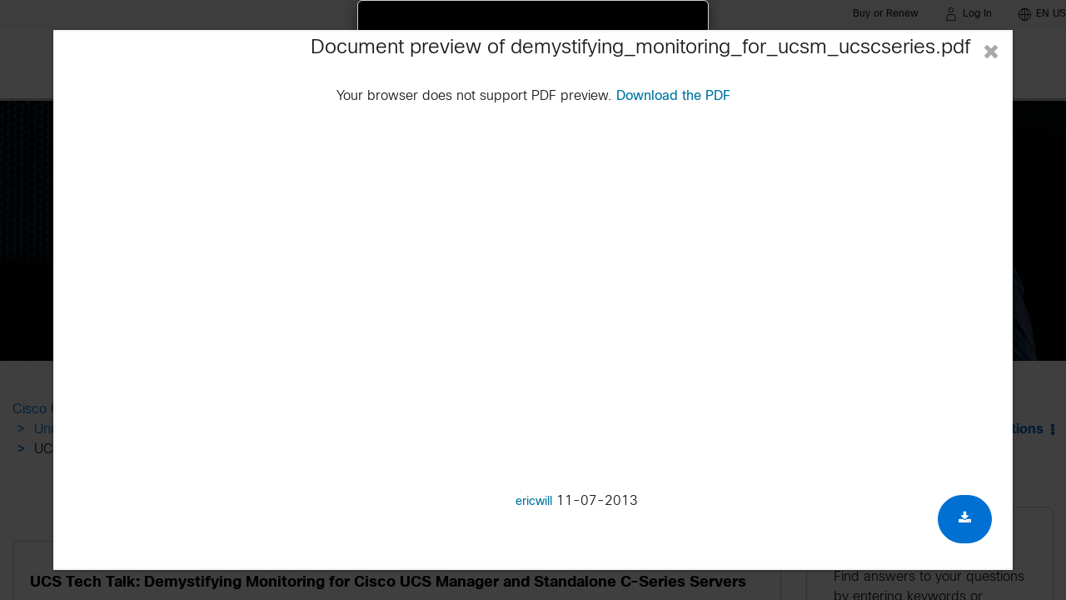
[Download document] (965, 519)
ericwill (534, 502)
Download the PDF (673, 96)
